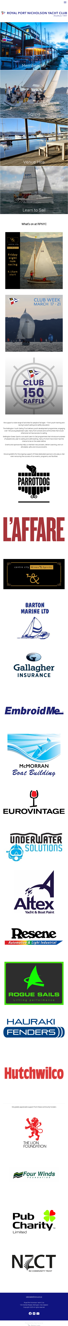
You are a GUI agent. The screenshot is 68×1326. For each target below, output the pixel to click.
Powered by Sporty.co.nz (34, 1323)
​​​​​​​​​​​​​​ (30, 1313)
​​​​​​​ (38, 1313)
